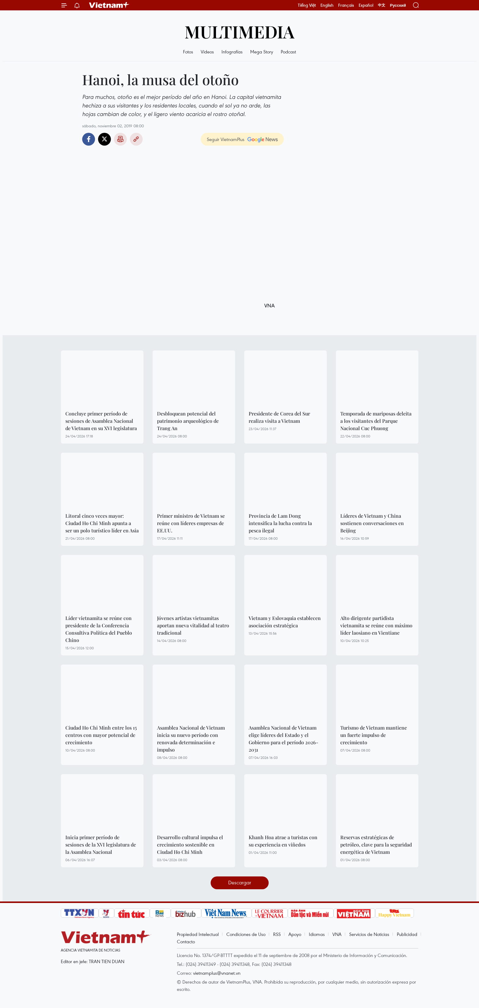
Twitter (104, 139)
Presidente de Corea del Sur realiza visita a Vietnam (279, 417)
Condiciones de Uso (245, 934)
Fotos (188, 52)
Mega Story (261, 52)
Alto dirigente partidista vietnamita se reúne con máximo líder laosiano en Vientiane (376, 625)
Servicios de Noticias (369, 934)
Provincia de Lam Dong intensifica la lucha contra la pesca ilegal (280, 523)
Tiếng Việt (307, 5)
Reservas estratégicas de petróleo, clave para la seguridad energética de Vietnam (376, 844)
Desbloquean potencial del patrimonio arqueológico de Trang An (188, 420)
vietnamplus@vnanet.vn (216, 973)
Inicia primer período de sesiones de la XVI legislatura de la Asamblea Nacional (100, 844)
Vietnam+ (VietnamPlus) (109, 5)
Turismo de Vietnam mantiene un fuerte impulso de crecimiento (373, 734)
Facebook (88, 139)
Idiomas (317, 934)
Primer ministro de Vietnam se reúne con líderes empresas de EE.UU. (191, 523)
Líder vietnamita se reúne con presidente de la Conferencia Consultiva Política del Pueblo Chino (98, 629)
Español (366, 5)
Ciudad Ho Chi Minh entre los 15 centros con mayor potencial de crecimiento (101, 734)
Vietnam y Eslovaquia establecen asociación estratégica (285, 622)
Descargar (239, 882)
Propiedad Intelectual (198, 934)
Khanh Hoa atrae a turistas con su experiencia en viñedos (283, 841)
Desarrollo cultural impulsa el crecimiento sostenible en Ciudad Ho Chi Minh (190, 844)
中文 (381, 5)
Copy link (136, 139)
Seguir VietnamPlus (225, 139)
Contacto (186, 941)
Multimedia (239, 31)
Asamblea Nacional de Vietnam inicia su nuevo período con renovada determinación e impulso (191, 738)
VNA (337, 934)
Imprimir (120, 139)
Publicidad (407, 934)
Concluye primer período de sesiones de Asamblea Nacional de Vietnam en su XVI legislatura (101, 420)
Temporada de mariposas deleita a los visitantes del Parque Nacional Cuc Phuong (375, 420)
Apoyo (294, 934)
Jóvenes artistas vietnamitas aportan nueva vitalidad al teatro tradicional (193, 625)
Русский (398, 5)
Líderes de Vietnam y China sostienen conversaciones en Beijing (372, 523)
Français (346, 5)
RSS (277, 934)
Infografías (232, 52)
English (327, 5)
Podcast (288, 52)
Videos (207, 52)
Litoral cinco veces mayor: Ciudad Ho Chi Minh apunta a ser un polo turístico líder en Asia (102, 523)
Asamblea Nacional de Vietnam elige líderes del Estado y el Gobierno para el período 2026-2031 (283, 738)
